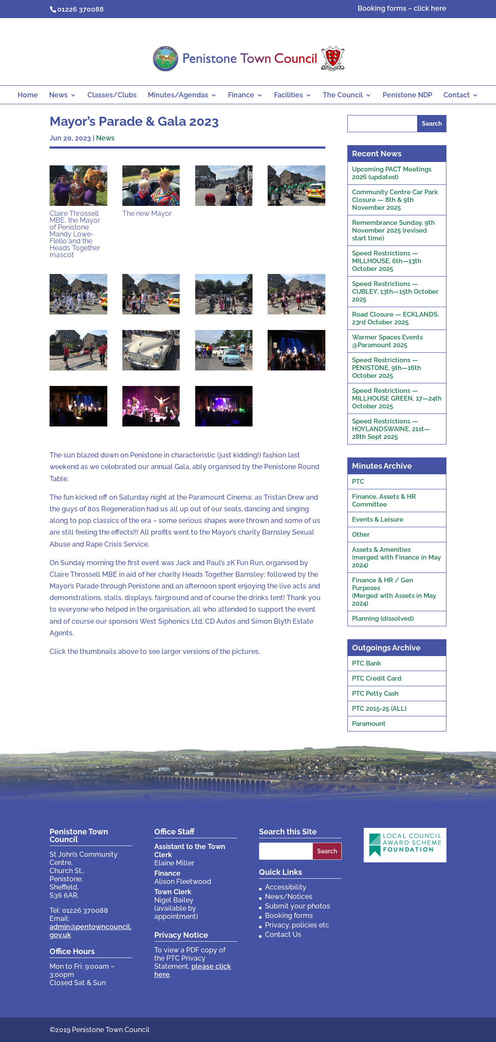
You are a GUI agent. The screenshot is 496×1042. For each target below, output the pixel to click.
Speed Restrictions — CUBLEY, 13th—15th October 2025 (395, 291)
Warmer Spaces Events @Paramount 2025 (387, 341)
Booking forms (289, 915)
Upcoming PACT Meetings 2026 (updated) (391, 173)
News (58, 95)
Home (28, 95)
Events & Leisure (377, 519)
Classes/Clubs (112, 95)
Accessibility (285, 887)
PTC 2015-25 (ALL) (379, 708)
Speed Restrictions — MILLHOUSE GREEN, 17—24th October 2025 (397, 398)
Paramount (369, 724)
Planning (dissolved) (383, 618)
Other (361, 534)
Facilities (288, 95)
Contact (456, 95)
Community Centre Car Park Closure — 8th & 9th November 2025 (395, 200)
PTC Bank (366, 663)
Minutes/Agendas (178, 95)
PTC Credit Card (377, 678)
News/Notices (288, 897)
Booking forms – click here (402, 8)
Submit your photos (297, 906)
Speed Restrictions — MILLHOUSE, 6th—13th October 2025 (386, 261)
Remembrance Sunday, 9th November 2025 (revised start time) (393, 230)
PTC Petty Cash (375, 693)
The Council (343, 95)
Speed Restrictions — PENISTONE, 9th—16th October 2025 (386, 367)
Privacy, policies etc (297, 925)
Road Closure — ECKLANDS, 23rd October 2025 (395, 318)
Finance (241, 95)
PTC (358, 481)
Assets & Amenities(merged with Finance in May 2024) (396, 557)
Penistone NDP (407, 95)
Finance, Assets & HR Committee (384, 500)
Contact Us (283, 934)
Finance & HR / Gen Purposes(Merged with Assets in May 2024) (394, 591)
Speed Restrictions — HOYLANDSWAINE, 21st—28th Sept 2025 (391, 429)
